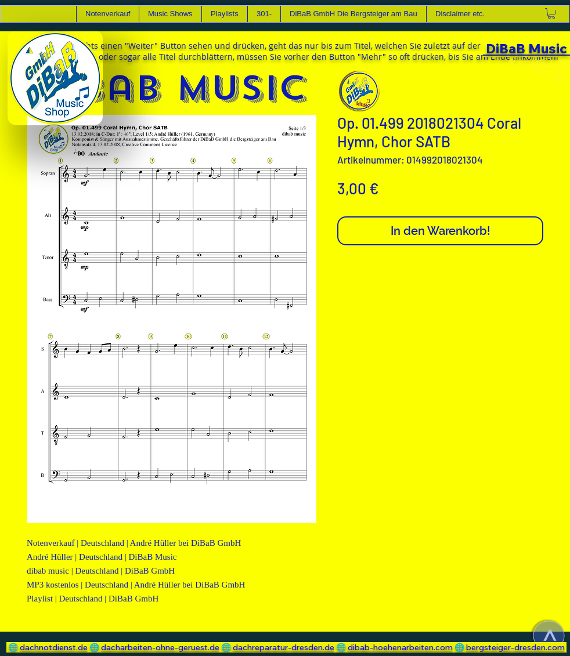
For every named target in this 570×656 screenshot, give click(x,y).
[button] (170, 14)
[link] (551, 13)
